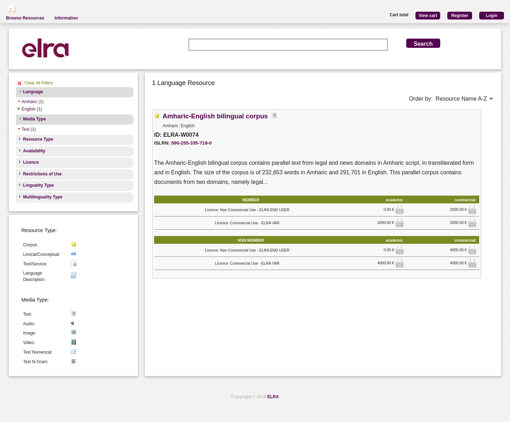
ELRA (273, 396)
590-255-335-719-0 (191, 143)
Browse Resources (25, 18)
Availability (34, 150)
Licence (31, 162)
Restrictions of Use (42, 173)
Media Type (34, 119)
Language (33, 91)
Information (66, 18)
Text (25, 129)
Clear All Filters (38, 82)
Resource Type (38, 139)
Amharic (29, 101)
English (28, 109)
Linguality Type (38, 185)
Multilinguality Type (42, 197)
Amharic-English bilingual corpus (215, 116)
